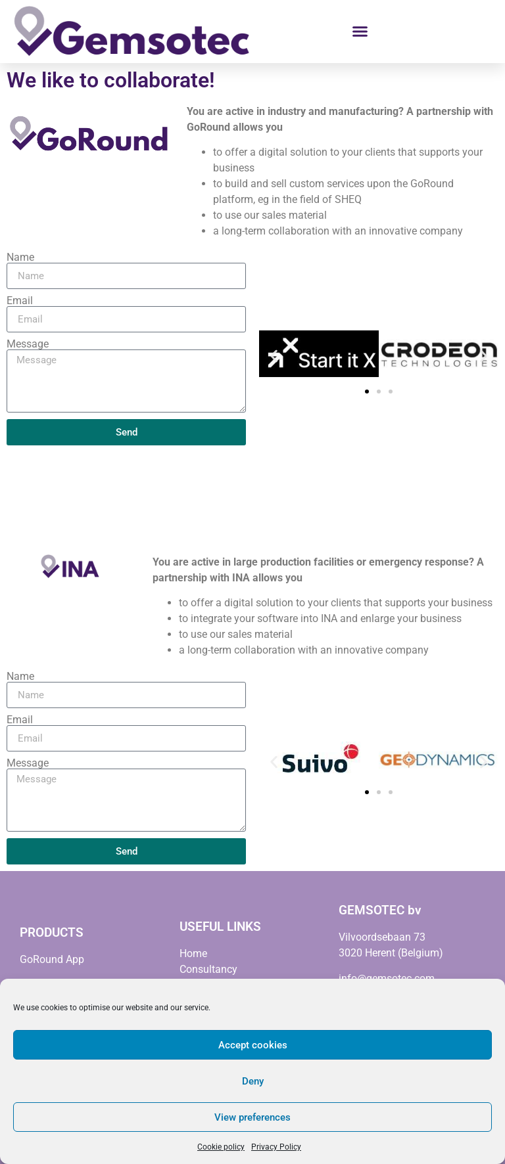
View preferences (252, 1117)
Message (28, 344)
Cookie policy (221, 1147)
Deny (253, 1081)
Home (193, 953)
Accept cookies (252, 1045)
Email (20, 301)
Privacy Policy (276, 1147)
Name (20, 257)
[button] (360, 31)
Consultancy (208, 969)
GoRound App (52, 959)
